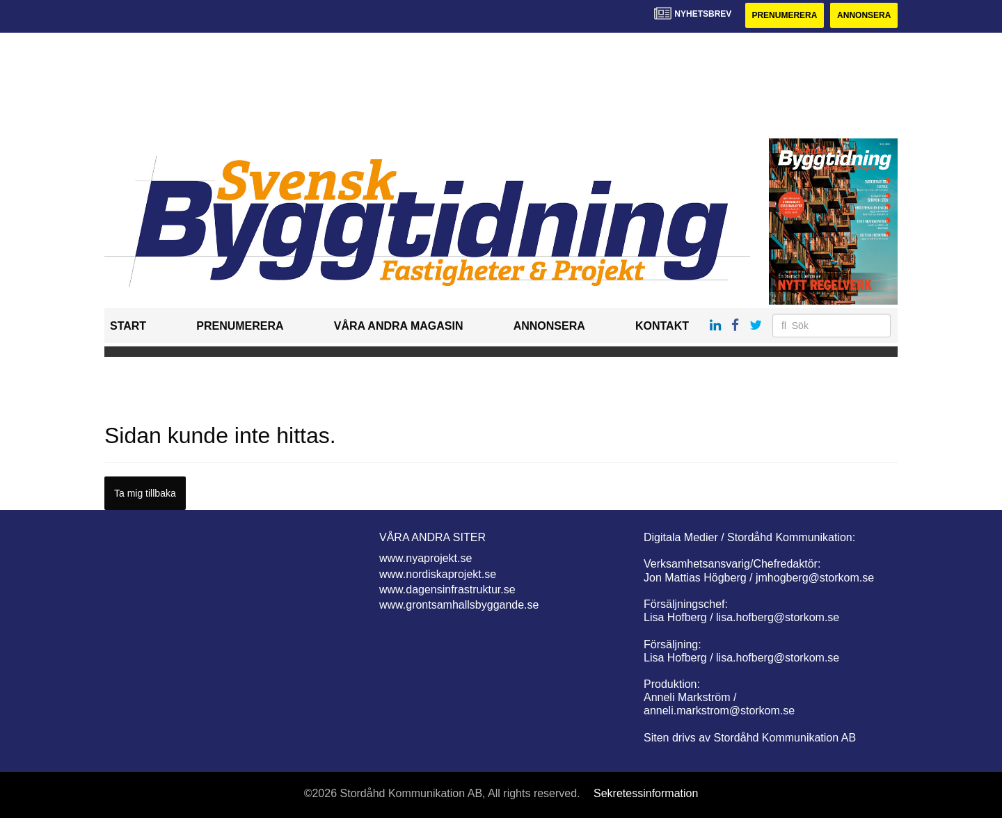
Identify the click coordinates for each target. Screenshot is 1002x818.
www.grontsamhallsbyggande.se (459, 605)
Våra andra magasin (398, 326)
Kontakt (662, 326)
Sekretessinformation (646, 793)
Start (128, 326)
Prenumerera (784, 15)
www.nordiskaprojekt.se (437, 574)
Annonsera (864, 15)
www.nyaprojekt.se (425, 558)
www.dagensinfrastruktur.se (447, 589)
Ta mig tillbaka (145, 493)
